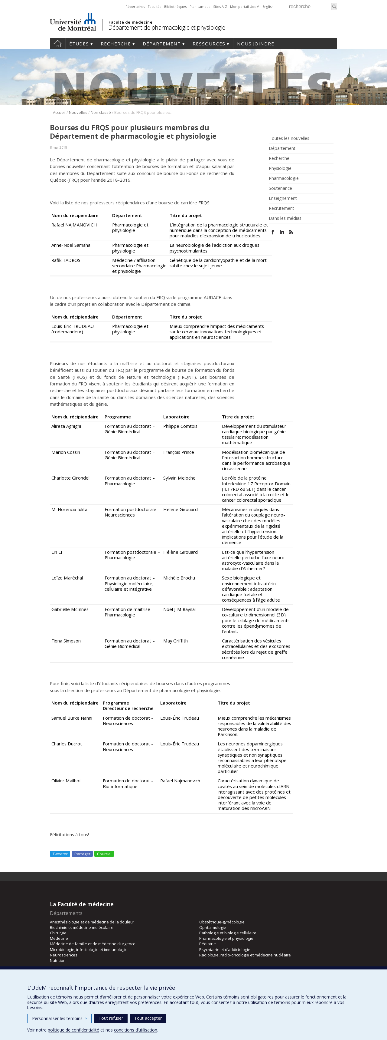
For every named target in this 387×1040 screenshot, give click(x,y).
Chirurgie (58, 933)
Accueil (58, 43)
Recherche (116, 44)
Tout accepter (148, 1018)
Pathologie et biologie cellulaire (227, 933)
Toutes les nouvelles (289, 138)
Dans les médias (285, 218)
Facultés (154, 6)
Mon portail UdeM (244, 6)
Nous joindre (255, 44)
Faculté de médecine (130, 22)
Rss (291, 232)
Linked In (282, 232)
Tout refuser (111, 1018)
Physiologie (280, 168)
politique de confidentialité (73, 1030)
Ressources (209, 44)
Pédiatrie (207, 943)
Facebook (273, 232)
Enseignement (283, 198)
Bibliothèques (175, 6)
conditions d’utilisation (135, 1030)
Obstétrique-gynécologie (222, 922)
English (268, 6)
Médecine (59, 938)
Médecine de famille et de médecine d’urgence (92, 943)
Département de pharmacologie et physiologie (166, 27)
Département (162, 44)
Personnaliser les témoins (59, 1018)
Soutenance (280, 188)
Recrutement (281, 208)
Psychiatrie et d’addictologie (224, 949)
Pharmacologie (284, 178)
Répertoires (135, 6)
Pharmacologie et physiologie (226, 938)
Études (79, 44)
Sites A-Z (220, 6)
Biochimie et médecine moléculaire (81, 927)
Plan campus (200, 6)
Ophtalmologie (212, 927)
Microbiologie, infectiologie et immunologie (89, 949)
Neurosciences (63, 955)
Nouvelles (78, 112)
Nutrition (58, 960)
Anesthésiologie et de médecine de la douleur (92, 922)
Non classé (101, 112)
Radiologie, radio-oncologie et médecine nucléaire (245, 955)
